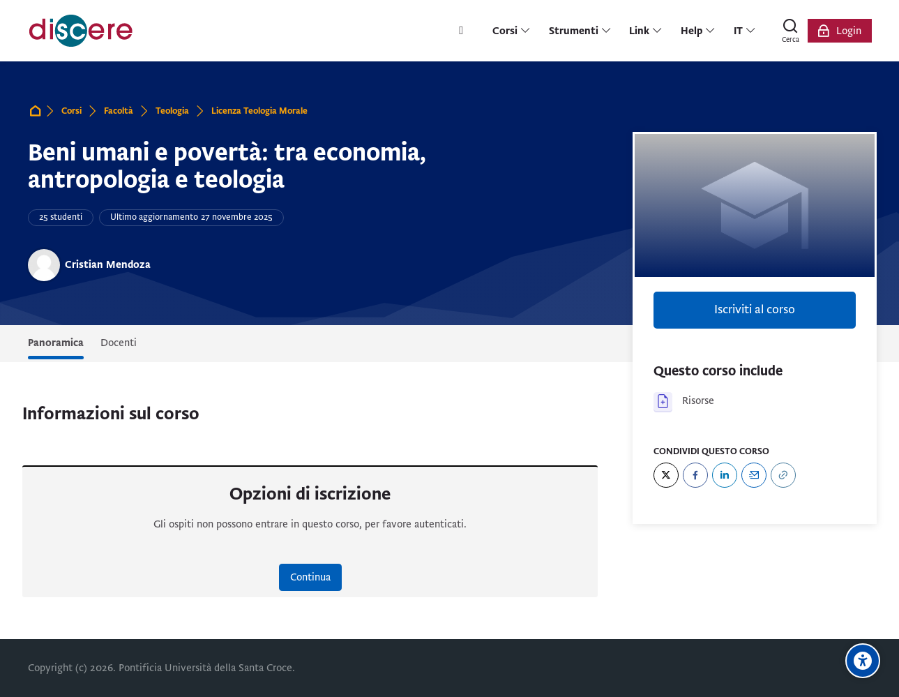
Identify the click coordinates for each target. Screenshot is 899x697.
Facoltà (118, 111)
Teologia (172, 111)
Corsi (71, 111)
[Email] (753, 475)
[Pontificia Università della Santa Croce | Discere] (81, 30)
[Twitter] (666, 475)
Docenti (118, 342)
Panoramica (56, 342)
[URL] (783, 475)
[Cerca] (791, 30)
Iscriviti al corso (754, 309)
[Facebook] (695, 475)
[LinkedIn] (724, 475)
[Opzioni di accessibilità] (862, 660)
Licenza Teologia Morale (259, 111)
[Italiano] (744, 30)
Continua (310, 577)
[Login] (840, 31)
